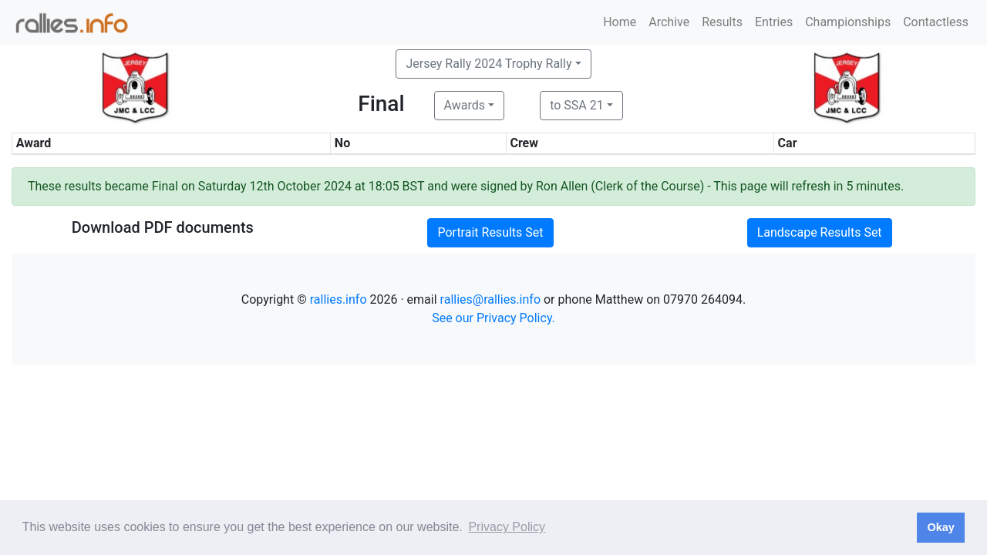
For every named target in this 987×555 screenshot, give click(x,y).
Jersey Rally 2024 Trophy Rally (488, 63)
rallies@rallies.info (490, 299)
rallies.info (338, 299)
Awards (464, 105)
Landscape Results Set (819, 232)
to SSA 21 (577, 105)
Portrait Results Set (490, 232)
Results (722, 22)
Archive (668, 22)
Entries (774, 22)
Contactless (935, 22)
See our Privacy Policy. (493, 318)
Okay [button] (940, 527)
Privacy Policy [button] (506, 526)
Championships (848, 22)
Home (619, 22)
